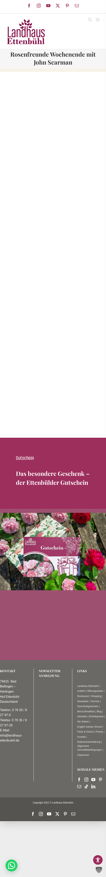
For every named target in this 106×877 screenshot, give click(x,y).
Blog (99, 711)
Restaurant (83, 696)
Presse (99, 731)
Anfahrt (81, 691)
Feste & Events (85, 731)
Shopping (96, 696)
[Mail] (79, 787)
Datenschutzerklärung (88, 742)
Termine (95, 701)
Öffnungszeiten (95, 691)
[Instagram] (86, 780)
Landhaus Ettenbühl (87, 686)
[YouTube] (93, 780)
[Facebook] (79, 780)
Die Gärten (83, 721)
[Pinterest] (100, 780)
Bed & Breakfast (85, 711)
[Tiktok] (86, 787)
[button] (11, 865)
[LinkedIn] (93, 787)
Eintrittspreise (96, 716)
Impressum (83, 755)
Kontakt (81, 737)
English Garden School (89, 726)
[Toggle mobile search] (90, 19)
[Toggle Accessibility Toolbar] (98, 860)
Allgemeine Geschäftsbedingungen (89, 748)
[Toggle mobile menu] (98, 19)
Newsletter (83, 701)
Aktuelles (82, 716)
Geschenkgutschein (87, 706)
